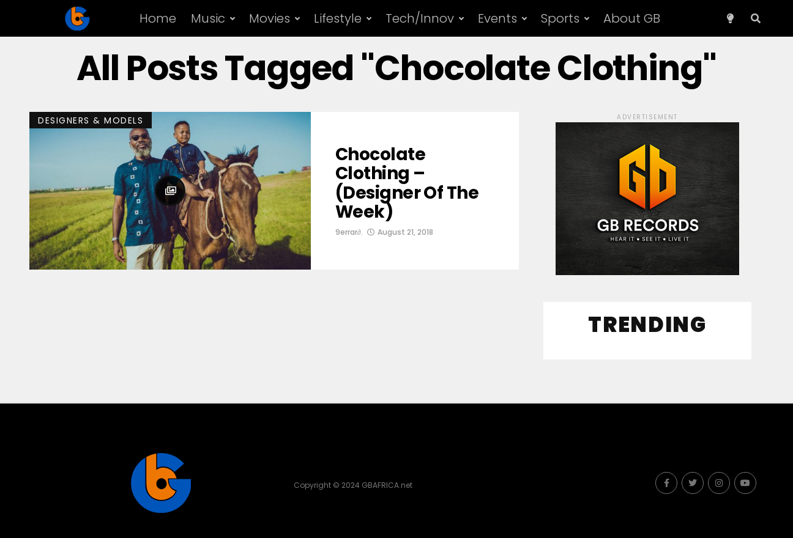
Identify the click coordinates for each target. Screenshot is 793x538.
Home (158, 18)
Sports (560, 18)
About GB (631, 18)
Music (208, 18)
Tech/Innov (419, 18)
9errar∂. (349, 232)
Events (497, 18)
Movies (269, 18)
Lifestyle (338, 18)
